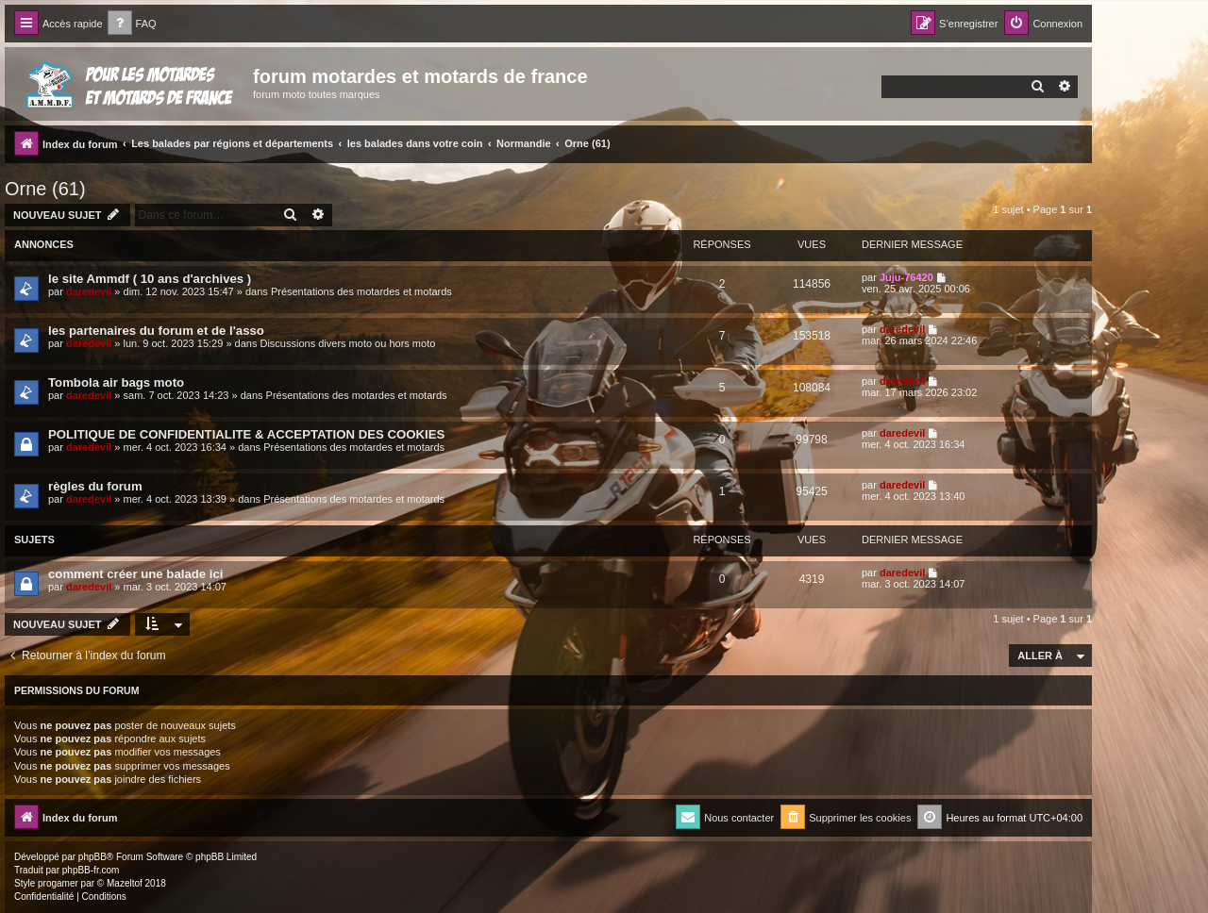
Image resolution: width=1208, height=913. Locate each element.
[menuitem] (132, 24)
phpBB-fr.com (91, 870)
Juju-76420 (906, 277)
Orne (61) (45, 188)
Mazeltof (125, 883)
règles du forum (95, 486)
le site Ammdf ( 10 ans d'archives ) (149, 279)
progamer (58, 883)
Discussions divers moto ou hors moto (347, 343)
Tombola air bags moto (116, 382)
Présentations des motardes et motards (361, 291)
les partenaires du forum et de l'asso (156, 331)
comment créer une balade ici (135, 574)
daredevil (88, 291)
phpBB (92, 857)
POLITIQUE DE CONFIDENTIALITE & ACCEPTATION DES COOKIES (246, 434)
